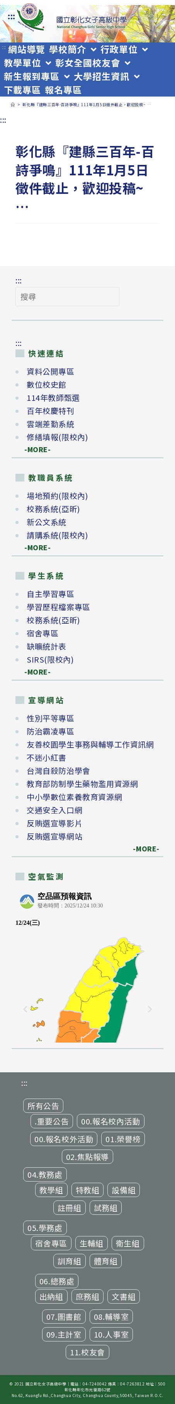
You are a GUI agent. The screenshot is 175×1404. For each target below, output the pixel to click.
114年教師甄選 (53, 397)
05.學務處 (45, 1227)
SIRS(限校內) (50, 659)
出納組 (51, 1296)
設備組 (124, 1189)
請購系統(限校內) (57, 535)
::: (11, 16)
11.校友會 (87, 1352)
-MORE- (33, 449)
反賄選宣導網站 (54, 836)
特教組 (88, 1189)
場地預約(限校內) (57, 495)
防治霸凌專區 (51, 731)
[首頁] (13, 104)
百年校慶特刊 (51, 410)
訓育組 (70, 1261)
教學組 (51, 1189)
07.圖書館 (64, 1316)
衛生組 (128, 1243)
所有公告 (43, 1105)
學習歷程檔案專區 (58, 606)
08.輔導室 (111, 1316)
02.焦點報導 (87, 1156)
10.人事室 (111, 1334)
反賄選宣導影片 (54, 823)
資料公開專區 (51, 371)
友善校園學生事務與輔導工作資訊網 (90, 744)
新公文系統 (46, 521)
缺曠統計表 (46, 646)
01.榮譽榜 (123, 1139)
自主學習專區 (51, 593)
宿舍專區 (42, 633)
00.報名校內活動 (110, 1121)
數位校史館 (46, 384)
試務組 (106, 1207)
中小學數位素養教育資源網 (74, 796)
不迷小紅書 (46, 757)
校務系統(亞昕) (53, 508)
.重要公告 (52, 1121)
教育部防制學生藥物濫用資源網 (82, 783)
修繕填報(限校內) (57, 437)
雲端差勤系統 (51, 423)
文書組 (124, 1296)
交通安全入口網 (54, 810)
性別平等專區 (51, 718)
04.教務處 (45, 1174)
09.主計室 (64, 1334)
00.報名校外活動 (63, 1139)
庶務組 (88, 1296)
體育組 (106, 1261)
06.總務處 (57, 1281)
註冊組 (70, 1207)
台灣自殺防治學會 (58, 770)
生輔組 (92, 1243)
